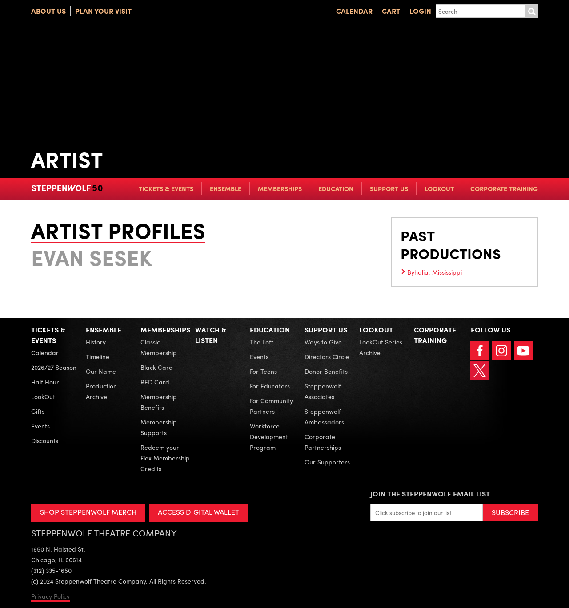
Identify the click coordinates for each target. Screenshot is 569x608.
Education (335, 188)
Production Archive (101, 391)
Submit (531, 11)
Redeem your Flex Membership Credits (165, 458)
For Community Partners (271, 406)
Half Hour (45, 381)
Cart (391, 11)
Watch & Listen (210, 334)
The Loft (261, 341)
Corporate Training (504, 188)
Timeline (97, 356)
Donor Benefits (326, 371)
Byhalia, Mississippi (434, 272)
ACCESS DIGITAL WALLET (198, 512)
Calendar (354, 11)
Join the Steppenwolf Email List (430, 493)
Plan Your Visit (103, 11)
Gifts (37, 411)
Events (40, 425)
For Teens (263, 371)
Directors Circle (327, 356)
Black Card (156, 367)
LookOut (439, 188)
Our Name (101, 371)
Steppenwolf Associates (323, 391)
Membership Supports (158, 427)
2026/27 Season (53, 367)
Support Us (389, 188)
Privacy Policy (50, 596)
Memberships (280, 188)
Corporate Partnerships (323, 442)
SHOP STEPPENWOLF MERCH (88, 512)
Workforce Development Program (269, 436)
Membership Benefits (158, 402)
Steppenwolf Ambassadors (324, 416)
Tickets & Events (166, 188)
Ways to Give (323, 341)
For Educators (270, 385)
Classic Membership (158, 347)
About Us (48, 11)
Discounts (44, 440)
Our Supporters (327, 461)
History (96, 341)
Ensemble (225, 188)
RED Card (154, 381)
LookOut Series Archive (380, 347)
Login (420, 11)
